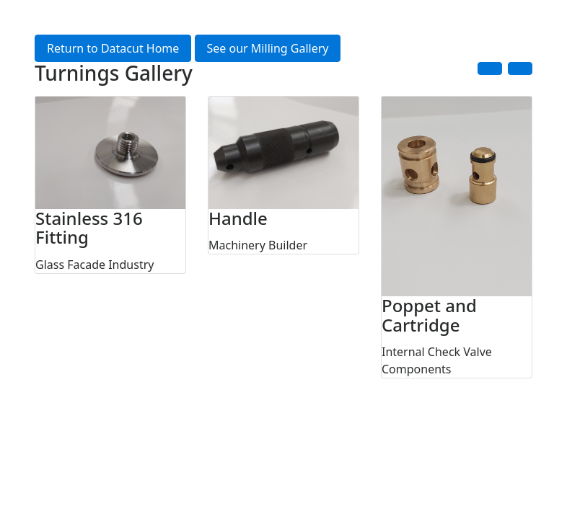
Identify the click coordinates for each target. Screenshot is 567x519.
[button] (490, 68)
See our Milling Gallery (268, 48)
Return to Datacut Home (113, 48)
